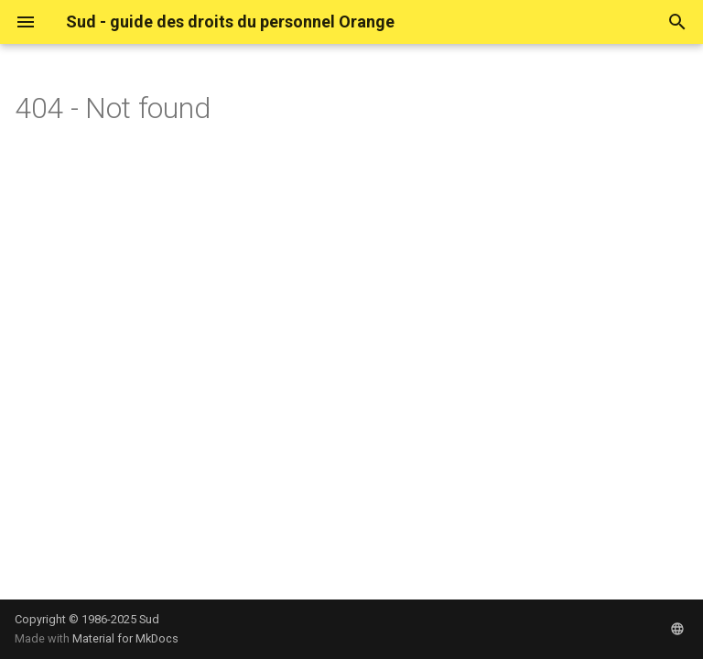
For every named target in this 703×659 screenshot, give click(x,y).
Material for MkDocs (125, 638)
